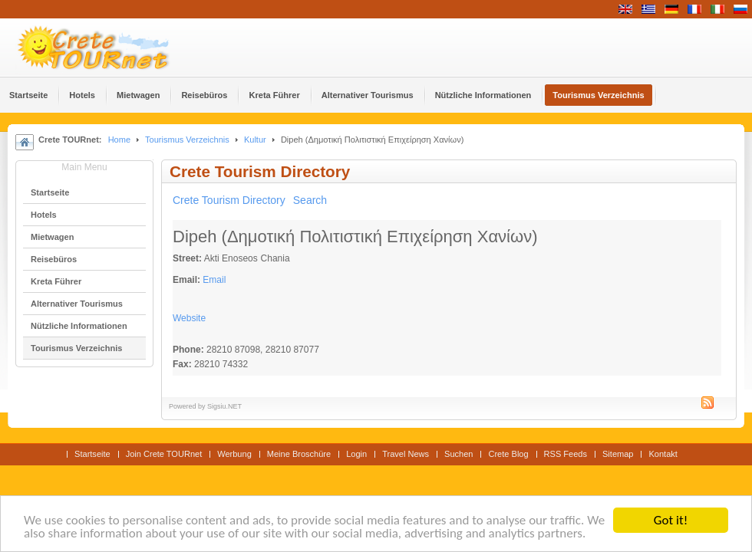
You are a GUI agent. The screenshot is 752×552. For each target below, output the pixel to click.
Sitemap (617, 453)
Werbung (234, 453)
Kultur (255, 139)
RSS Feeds (565, 453)
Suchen (458, 453)
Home (119, 139)
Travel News (405, 453)
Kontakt (662, 453)
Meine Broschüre (299, 453)
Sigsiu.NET (224, 406)
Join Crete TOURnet (164, 453)
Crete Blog (508, 453)
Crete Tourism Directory (229, 200)
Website (189, 318)
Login (356, 453)
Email (214, 279)
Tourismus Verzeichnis (187, 139)
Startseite (92, 453)
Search (310, 200)
